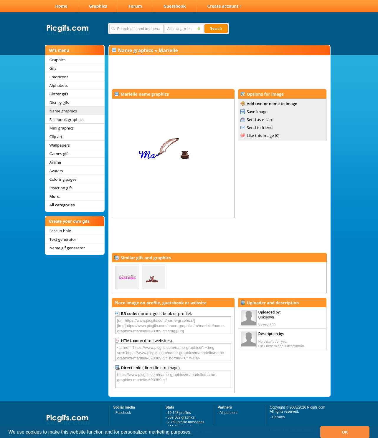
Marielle (168, 50)
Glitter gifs (58, 94)
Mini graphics (61, 128)
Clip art (55, 136)
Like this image (260, 135)
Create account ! (224, 6)
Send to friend (260, 127)
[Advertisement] (219, 72)
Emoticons (59, 76)
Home (61, 6)
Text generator (62, 239)
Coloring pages (63, 179)
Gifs (53, 68)
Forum (135, 6)
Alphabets (58, 85)
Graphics (98, 6)
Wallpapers (59, 145)
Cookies (278, 417)
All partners (228, 413)
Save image (257, 111)
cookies (34, 431)
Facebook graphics (66, 119)
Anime (55, 162)
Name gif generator (67, 247)
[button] (194, 433)
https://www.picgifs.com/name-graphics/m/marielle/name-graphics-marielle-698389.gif (173, 379)
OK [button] (345, 432)
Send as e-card (260, 119)
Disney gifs (59, 102)
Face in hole (60, 230)
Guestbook (175, 6)
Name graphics (63, 111)
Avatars (56, 170)
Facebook (123, 413)
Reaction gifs (61, 187)
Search (216, 28)
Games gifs (59, 153)
